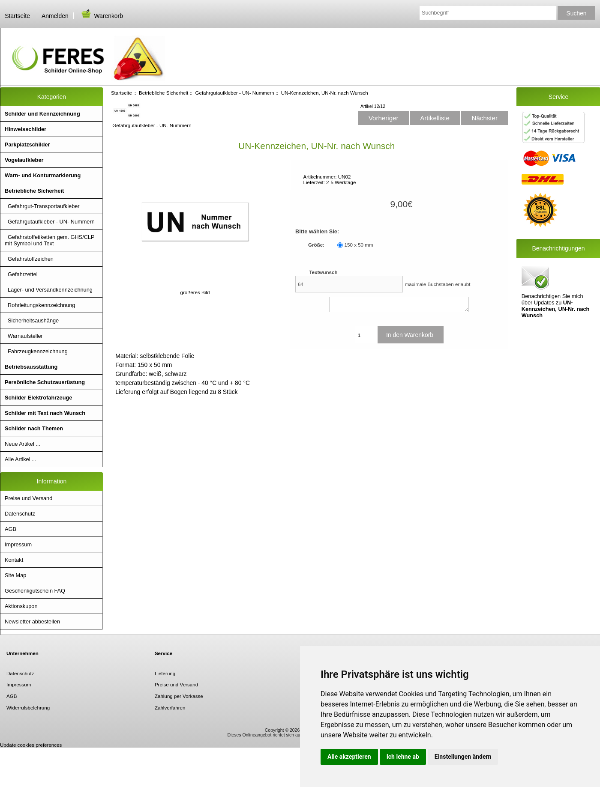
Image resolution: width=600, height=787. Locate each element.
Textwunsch (323, 272)
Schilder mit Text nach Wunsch (45, 413)
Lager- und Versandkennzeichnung (49, 289)
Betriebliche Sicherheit (163, 92)
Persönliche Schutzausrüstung (45, 382)
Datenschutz (20, 513)
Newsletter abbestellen (32, 621)
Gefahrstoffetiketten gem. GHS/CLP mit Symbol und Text (50, 240)
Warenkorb (101, 15)
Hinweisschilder (25, 129)
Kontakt (14, 560)
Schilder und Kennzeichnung (42, 113)
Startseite (17, 15)
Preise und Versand (28, 498)
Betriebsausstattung (31, 367)
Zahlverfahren (170, 707)
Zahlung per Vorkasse (179, 696)
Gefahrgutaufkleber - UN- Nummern (234, 92)
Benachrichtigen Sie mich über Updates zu (556, 291)
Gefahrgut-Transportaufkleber (42, 206)
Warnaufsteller (24, 336)
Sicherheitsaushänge (32, 320)
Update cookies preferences (31, 745)
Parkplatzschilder (27, 144)
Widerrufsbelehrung (28, 707)
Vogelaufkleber (24, 160)
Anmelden (55, 15)
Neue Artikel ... (22, 444)
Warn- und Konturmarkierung (43, 175)
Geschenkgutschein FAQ (35, 590)
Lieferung (165, 673)
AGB (10, 529)
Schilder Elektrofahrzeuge (38, 397)
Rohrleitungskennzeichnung (40, 305)
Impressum (18, 544)
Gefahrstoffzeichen (29, 259)
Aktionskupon (21, 606)
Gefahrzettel (21, 274)
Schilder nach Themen (34, 428)
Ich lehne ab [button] (403, 756)
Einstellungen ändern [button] (463, 756)
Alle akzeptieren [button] (349, 756)
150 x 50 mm (359, 245)
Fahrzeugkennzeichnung (36, 351)
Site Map (15, 575)
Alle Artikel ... (20, 459)
